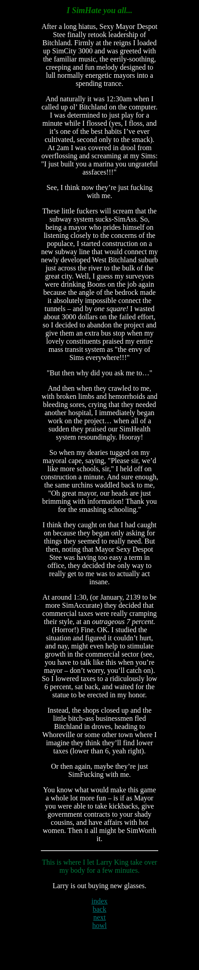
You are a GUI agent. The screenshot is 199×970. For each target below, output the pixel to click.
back (99, 909)
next (99, 917)
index (100, 901)
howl (99, 925)
